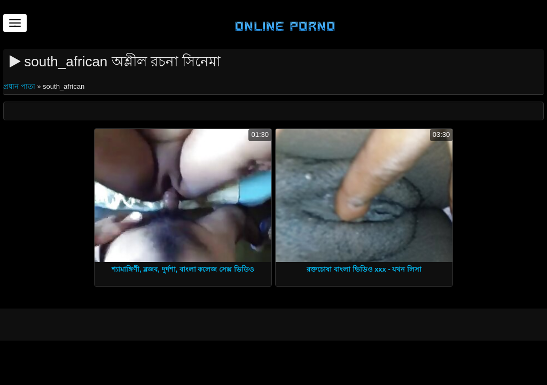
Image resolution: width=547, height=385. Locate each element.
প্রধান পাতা (20, 86)
